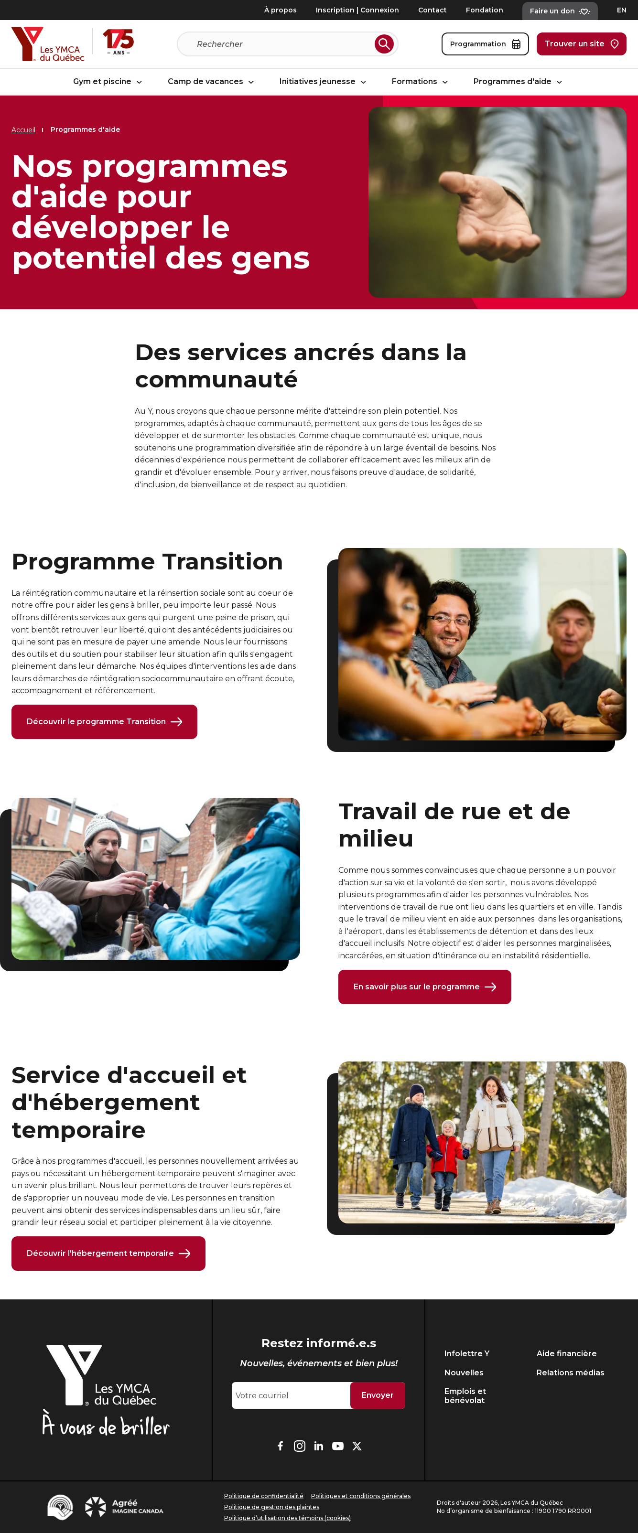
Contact (432, 10)
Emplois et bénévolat (465, 1396)
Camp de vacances (212, 81)
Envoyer (378, 1395)
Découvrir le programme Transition (104, 722)
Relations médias (571, 1372)
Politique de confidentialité (263, 1496)
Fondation (484, 10)
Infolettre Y (466, 1353)
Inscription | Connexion (357, 10)
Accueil (23, 130)
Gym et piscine (109, 81)
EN (622, 10)
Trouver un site (581, 44)
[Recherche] (284, 43)
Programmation (485, 44)
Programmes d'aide (519, 81)
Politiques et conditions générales (361, 1496)
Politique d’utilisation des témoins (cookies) (287, 1518)
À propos (280, 10)
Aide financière (567, 1353)
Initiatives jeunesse (324, 81)
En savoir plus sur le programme (425, 987)
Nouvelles (464, 1372)
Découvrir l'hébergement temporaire (108, 1253)
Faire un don (560, 11)
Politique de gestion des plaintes (271, 1507)
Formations (421, 81)
